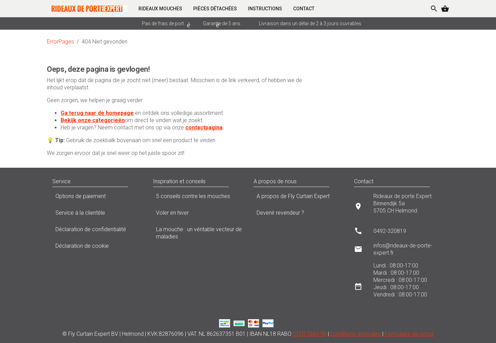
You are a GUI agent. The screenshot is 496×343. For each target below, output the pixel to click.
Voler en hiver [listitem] (197, 214)
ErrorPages (60, 41)
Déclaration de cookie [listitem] (97, 247)
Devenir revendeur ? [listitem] (298, 214)
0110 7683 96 (310, 334)
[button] (135, 181)
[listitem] (399, 206)
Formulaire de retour (409, 334)
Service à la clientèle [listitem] (97, 214)
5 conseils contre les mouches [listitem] (197, 198)
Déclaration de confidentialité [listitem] (97, 231)
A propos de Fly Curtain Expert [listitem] (298, 198)
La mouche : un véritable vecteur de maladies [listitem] (197, 233)
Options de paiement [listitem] (97, 198)
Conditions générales (355, 334)
